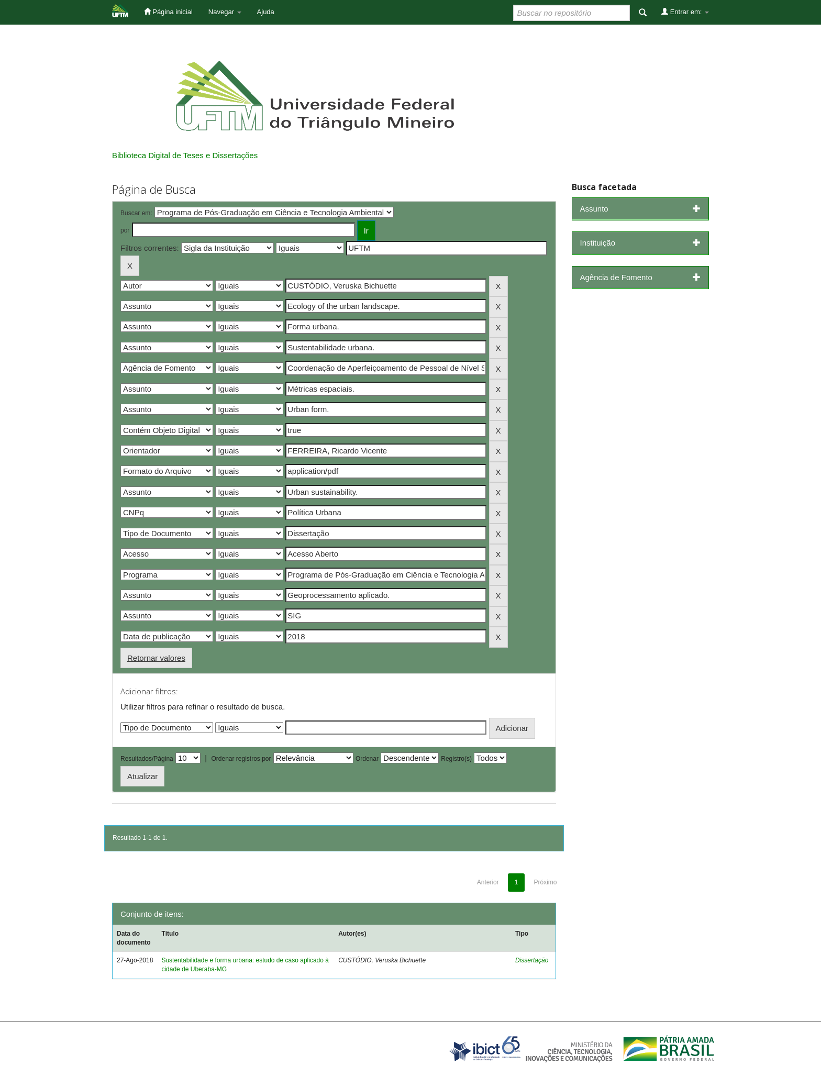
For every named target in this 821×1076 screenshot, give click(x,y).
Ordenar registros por (241, 758)
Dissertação (531, 960)
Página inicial (168, 11)
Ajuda (265, 12)
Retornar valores (156, 657)
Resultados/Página (146, 758)
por (124, 230)
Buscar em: (136, 213)
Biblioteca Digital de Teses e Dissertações (185, 155)
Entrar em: (685, 11)
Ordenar (367, 758)
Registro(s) (456, 758)
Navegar (224, 12)
